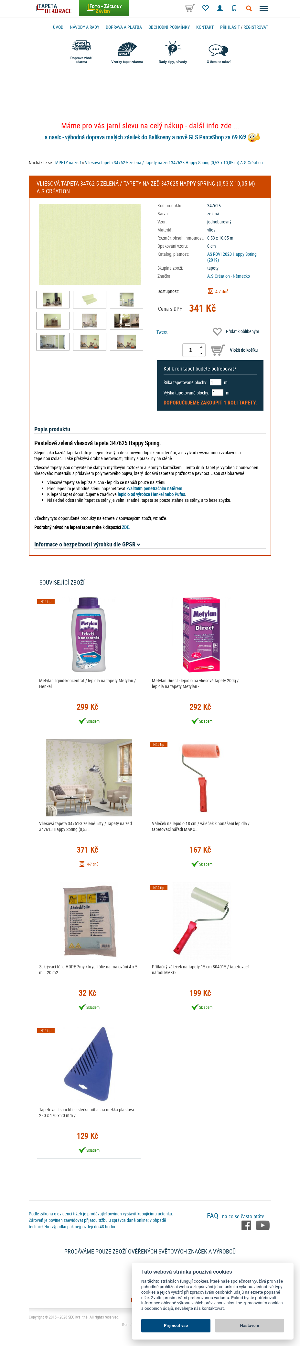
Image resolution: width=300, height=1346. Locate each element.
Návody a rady (84, 27)
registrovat (255, 27)
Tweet (161, 332)
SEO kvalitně (78, 1316)
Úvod (58, 27)
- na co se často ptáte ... (238, 1216)
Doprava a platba (124, 27)
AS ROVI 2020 (219, 254)
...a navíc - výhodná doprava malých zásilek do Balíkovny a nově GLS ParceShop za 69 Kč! (143, 137)
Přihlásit (230, 27)
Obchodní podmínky (169, 27)
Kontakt (205, 27)
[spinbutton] (190, 350)
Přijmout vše (176, 1325)
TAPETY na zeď (67, 162)
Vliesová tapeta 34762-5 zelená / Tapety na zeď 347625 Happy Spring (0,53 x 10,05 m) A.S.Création (174, 162)
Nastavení (249, 1325)
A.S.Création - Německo (228, 276)
